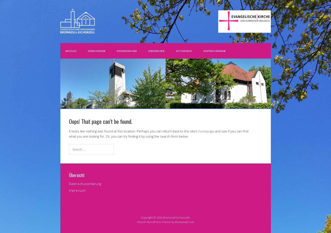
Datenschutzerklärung (85, 184)
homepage (206, 131)
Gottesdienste (184, 51)
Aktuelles (71, 51)
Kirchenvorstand (127, 51)
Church (141, 222)
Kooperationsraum (215, 51)
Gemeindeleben (156, 51)
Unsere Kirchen (96, 51)
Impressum (77, 190)
